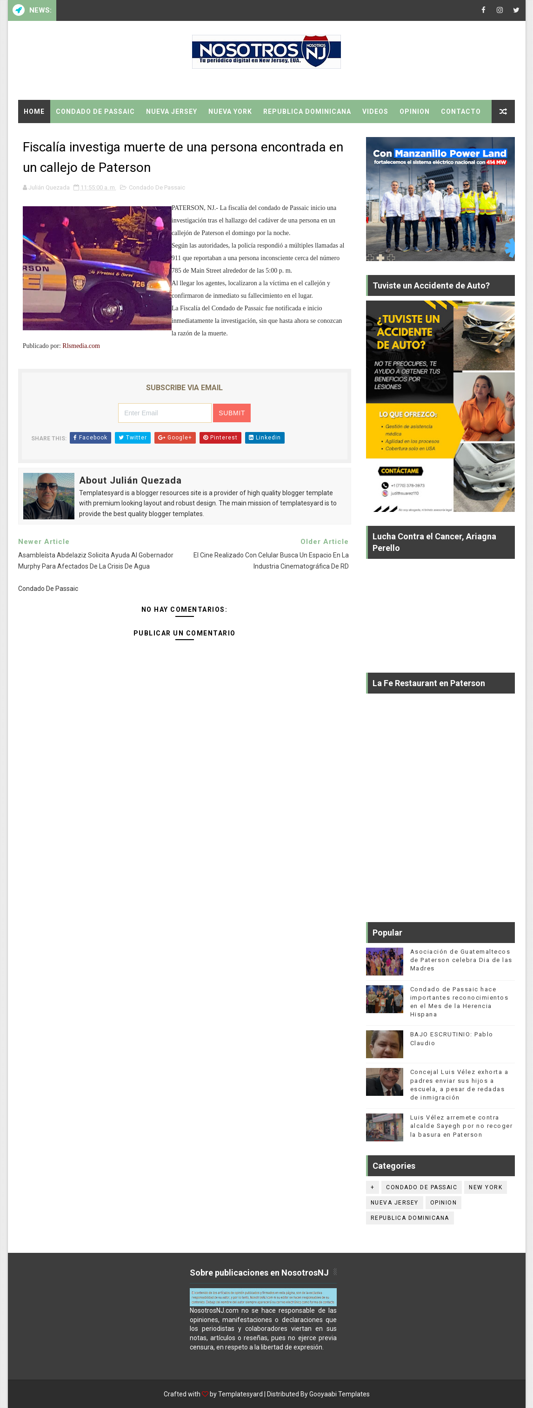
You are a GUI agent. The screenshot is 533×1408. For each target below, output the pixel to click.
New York (485, 1187)
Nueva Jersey (171, 111)
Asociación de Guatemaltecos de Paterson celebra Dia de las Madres (461, 960)
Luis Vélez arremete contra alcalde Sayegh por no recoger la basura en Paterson (461, 1126)
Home (34, 111)
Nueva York (230, 111)
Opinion (415, 111)
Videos (375, 111)
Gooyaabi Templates (339, 1394)
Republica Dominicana (307, 111)
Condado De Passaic (95, 111)
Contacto (461, 111)
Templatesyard (240, 1394)
